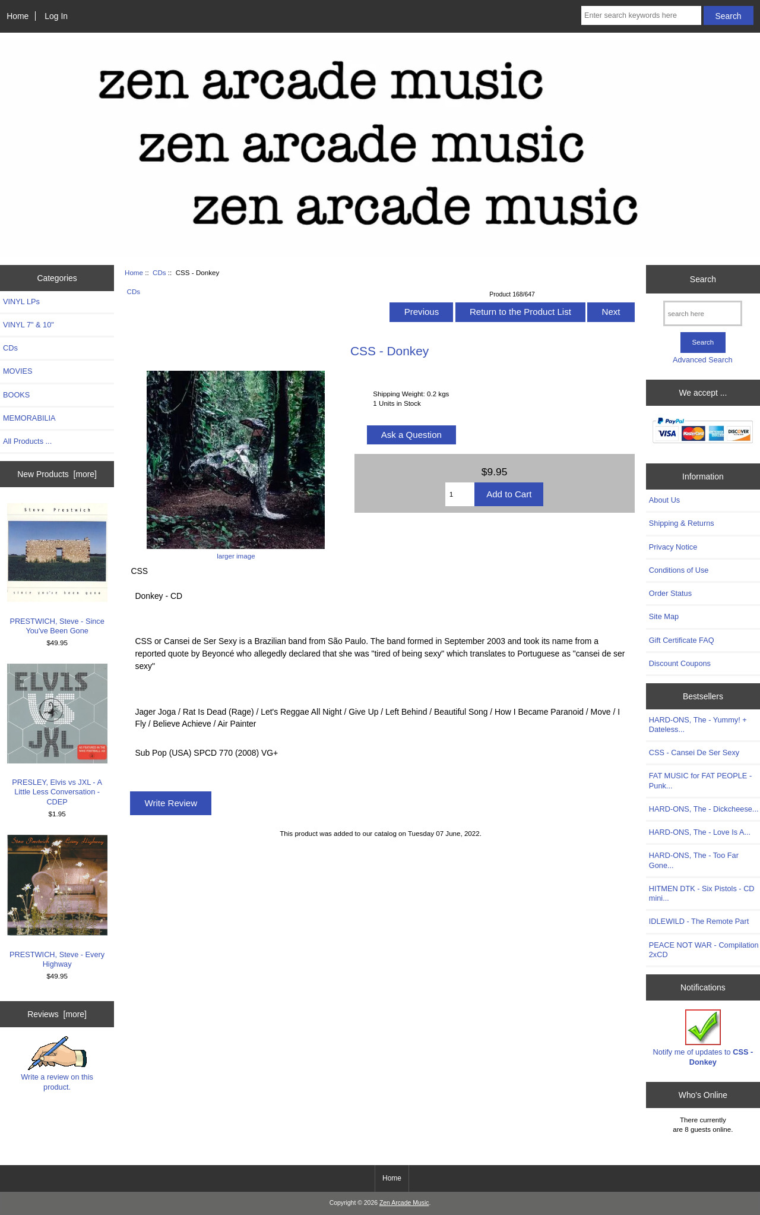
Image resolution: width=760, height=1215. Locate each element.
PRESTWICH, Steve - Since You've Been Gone (57, 569)
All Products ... (27, 441)
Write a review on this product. (57, 1063)
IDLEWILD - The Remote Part (699, 921)
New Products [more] (57, 474)
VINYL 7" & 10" (28, 324)
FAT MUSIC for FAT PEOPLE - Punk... (700, 780)
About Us (664, 500)
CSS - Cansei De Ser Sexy (694, 752)
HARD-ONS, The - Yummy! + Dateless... (698, 724)
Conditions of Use (679, 570)
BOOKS (16, 394)
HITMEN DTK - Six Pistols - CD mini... (702, 893)
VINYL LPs (21, 301)
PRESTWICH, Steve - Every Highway (57, 901)
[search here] (702, 313)
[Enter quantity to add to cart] (459, 494)
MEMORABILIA (29, 418)
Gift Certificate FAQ (681, 640)
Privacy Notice (673, 546)
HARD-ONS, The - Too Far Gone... (694, 860)
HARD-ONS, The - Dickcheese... (704, 808)
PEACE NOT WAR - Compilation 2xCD (704, 950)
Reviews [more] (57, 1014)
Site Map (664, 616)
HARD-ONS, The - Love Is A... (699, 832)
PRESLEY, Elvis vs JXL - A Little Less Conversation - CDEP (57, 735)
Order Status (670, 593)
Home (17, 16)
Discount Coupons (680, 663)
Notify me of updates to (703, 1037)
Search (703, 279)
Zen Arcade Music (404, 1203)
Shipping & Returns (681, 523)
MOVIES (18, 371)
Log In (56, 16)
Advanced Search (703, 359)
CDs (159, 272)
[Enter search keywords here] (641, 15)
